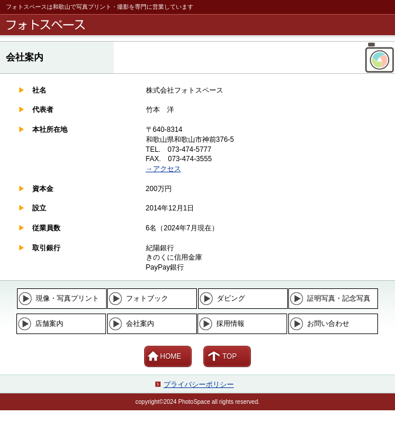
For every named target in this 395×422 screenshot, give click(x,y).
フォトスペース (199, 25)
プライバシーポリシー (199, 384)
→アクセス (163, 169)
